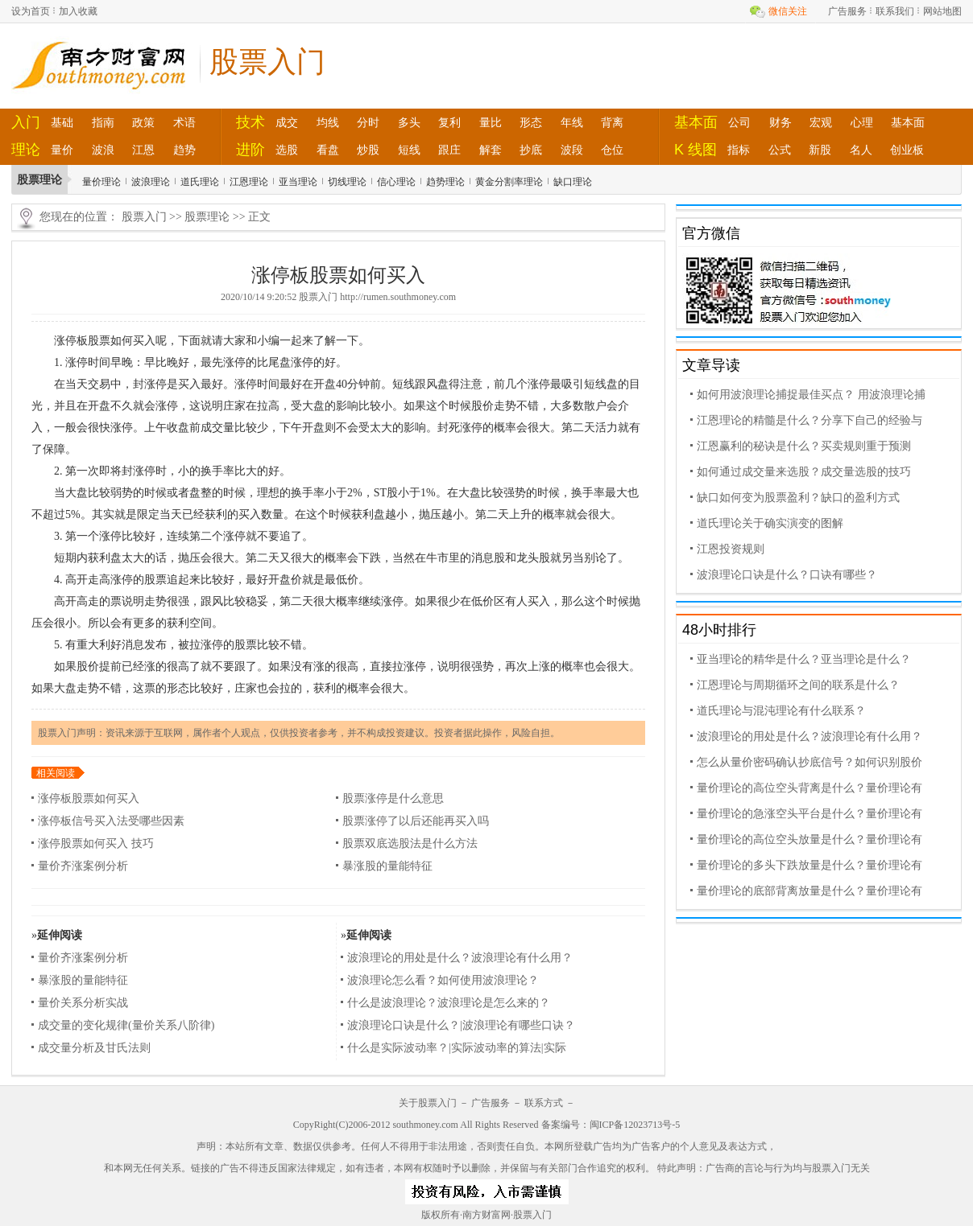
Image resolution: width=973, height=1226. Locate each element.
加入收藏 (78, 11)
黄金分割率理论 (509, 181)
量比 (490, 122)
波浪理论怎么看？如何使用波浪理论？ (443, 980)
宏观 (820, 122)
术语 (184, 122)
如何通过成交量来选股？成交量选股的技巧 (804, 472)
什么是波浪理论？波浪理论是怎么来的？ (448, 1003)
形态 (531, 122)
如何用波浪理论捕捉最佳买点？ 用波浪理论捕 (811, 395)
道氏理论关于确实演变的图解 (770, 523)
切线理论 (347, 181)
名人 (861, 149)
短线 (409, 149)
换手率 (217, 471)
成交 (286, 122)
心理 (862, 122)
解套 (490, 149)
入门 (25, 122)
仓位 (612, 149)
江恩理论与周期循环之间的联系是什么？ (798, 685)
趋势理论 (445, 181)
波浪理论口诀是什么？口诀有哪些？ (787, 575)
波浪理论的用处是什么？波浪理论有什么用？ (460, 958)
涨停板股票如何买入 (88, 798)
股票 (99, 341)
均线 (328, 122)
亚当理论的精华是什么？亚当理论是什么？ (804, 659)
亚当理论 (298, 181)
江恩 (143, 149)
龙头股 (533, 558)
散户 (595, 406)
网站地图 (942, 11)
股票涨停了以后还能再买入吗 (415, 821)
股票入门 (144, 217)
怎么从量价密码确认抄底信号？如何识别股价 (809, 762)
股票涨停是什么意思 (393, 798)
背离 (612, 122)
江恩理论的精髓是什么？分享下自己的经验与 (809, 420)
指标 (738, 149)
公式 (779, 149)
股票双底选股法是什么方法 (410, 843)
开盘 (324, 384)
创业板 (907, 149)
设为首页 (30, 11)
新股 (820, 149)
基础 (62, 122)
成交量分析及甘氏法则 (94, 1048)
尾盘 (279, 362)
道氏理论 (199, 181)
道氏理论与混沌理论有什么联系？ (781, 711)
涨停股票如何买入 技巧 (96, 843)
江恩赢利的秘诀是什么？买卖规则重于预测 (804, 446)
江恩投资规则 (730, 549)
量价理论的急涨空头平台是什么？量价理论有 (809, 814)
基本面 (696, 122)
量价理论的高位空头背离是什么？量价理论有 (809, 788)
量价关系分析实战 (83, 1003)
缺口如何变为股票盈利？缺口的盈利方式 (798, 498)
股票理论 (207, 217)
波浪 (103, 149)
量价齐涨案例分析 (83, 866)
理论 (25, 150)
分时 (368, 122)
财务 (780, 122)
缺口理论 (572, 181)
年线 (572, 122)
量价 (62, 149)
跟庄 (449, 149)
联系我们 (895, 11)
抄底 (531, 149)
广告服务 (847, 11)
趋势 (184, 149)
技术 (250, 122)
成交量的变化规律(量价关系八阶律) (126, 1025)
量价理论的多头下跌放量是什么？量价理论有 (809, 865)
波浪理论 (150, 181)
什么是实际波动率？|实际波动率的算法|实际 (456, 1048)
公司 (739, 122)
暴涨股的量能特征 (387, 866)
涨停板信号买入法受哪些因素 (111, 821)
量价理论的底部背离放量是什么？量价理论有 (809, 891)
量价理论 (101, 181)
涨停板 (71, 341)
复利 (449, 122)
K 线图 (695, 150)
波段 (572, 149)
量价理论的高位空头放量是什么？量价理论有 (809, 839)
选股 (286, 149)
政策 (143, 122)
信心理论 (396, 181)
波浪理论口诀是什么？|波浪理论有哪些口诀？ (461, 1025)
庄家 (234, 406)
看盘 (328, 149)
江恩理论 (249, 181)
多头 (409, 122)
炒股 (368, 149)
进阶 (250, 150)
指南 (103, 122)
